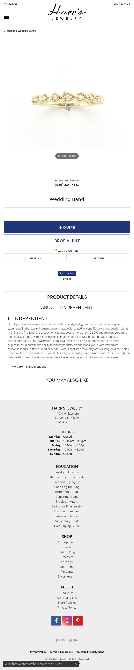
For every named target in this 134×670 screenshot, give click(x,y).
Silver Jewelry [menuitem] (67, 576)
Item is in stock (67, 273)
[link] (121, 4)
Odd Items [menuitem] (67, 567)
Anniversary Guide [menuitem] (66, 521)
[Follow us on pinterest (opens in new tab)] (78, 621)
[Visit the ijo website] (60, 640)
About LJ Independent (67, 307)
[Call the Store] (67, 422)
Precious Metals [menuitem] (67, 501)
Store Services (67, 598)
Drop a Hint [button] (67, 240)
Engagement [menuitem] (67, 542)
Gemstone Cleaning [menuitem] (67, 516)
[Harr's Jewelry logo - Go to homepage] (67, 12)
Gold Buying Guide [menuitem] (67, 526)
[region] (67, 107)
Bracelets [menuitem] (67, 557)
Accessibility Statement (90, 652)
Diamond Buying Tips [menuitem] (67, 482)
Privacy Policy (67, 607)
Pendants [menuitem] (67, 571)
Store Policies (67, 602)
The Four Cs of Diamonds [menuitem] (67, 477)
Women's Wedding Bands (21, 30)
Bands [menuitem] (67, 547)
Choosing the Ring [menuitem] (67, 487)
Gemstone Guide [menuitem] (67, 497)
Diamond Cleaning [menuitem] (67, 511)
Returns (98, 258)
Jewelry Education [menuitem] (67, 472)
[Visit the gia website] (73, 640)
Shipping (35, 258)
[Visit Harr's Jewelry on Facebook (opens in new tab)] (56, 621)
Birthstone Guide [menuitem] (67, 492)
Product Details (67, 296)
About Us (67, 593)
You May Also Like (67, 380)
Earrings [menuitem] (67, 562)
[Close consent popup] (76, 664)
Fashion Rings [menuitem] (67, 552)
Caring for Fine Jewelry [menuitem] (67, 506)
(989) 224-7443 (67, 184)
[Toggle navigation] (6, 17)
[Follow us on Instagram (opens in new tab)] (67, 621)
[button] (10, 4)
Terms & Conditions (61, 652)
